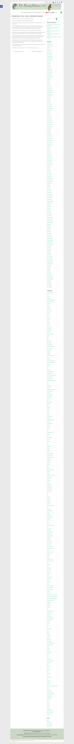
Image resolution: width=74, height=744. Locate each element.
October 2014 (49, 124)
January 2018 (49, 68)
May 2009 (48, 229)
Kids (47, 521)
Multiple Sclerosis (50, 559)
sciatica (48, 623)
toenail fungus (49, 676)
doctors (48, 410)
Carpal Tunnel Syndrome (51, 362)
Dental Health (49, 396)
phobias (48, 591)
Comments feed (49, 724)
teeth (48, 657)
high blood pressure (50, 469)
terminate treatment (50, 660)
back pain (48, 332)
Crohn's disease (49, 394)
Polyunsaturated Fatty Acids (52, 598)
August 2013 (49, 145)
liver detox (49, 530)
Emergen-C (49, 417)
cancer (48, 357)
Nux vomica (49, 571)
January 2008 (49, 258)
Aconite (48, 296)
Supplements (49, 651)
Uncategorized (49, 696)
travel (48, 687)
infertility (48, 500)
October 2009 (49, 220)
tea (47, 655)
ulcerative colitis (50, 694)
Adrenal (48, 305)
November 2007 (50, 261)
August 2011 (49, 183)
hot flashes (49, 480)
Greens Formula (49, 455)
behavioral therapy (50, 333)
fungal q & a (49, 446)
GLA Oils (48, 451)
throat (48, 668)
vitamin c (48, 703)
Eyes (47, 430)
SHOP (34, 12)
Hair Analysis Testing (50, 457)
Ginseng (48, 450)
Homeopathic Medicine (30, 47)
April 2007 (49, 272)
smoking (48, 634)
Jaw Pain (48, 509)
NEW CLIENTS (26, 12)
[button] (1, 6)
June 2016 (49, 99)
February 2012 (49, 174)
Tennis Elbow (49, 659)
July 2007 (48, 267)
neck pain (48, 564)
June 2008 (49, 249)
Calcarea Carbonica (50, 355)
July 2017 (48, 79)
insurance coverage (50, 505)
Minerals (48, 555)
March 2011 (49, 190)
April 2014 (49, 131)
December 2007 (49, 260)
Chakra (48, 366)
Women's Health (50, 712)
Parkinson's (49, 582)
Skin (47, 626)
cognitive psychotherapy (51, 380)
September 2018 (50, 60)
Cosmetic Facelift (50, 391)
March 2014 (49, 133)
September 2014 (50, 126)
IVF (47, 507)
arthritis (48, 319)
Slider (48, 632)
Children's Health (50, 371)
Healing (48, 462)
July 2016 (48, 97)
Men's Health (49, 542)
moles (48, 557)
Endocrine (48, 421)
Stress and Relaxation (50, 643)
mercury (48, 550)
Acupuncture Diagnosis (51, 300)
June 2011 (49, 186)
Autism (48, 325)
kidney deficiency (50, 516)
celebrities (48, 364)
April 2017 (49, 85)
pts (47, 609)
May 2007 (48, 270)
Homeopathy (36, 47)
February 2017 (49, 86)
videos (48, 700)
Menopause (49, 544)
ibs (47, 494)
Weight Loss (49, 709)
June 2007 (49, 269)
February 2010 (49, 213)
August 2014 (49, 127)
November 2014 (50, 122)
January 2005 (49, 286)
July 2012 (48, 167)
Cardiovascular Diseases (51, 360)
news (48, 566)
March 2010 (49, 211)
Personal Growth (50, 587)
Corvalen (48, 387)
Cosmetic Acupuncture (51, 389)
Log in (48, 720)
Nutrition (48, 569)
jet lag (48, 512)
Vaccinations (49, 698)
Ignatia (48, 496)
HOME (22, 12)
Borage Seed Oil (49, 344)
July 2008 (48, 247)
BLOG (40, 12)
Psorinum (48, 607)
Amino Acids (49, 310)
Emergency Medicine (50, 419)
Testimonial (49, 662)
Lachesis (48, 523)
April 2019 (49, 49)
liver (47, 526)
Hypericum (49, 484)
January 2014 (49, 136)
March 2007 (49, 274)
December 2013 (49, 138)
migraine (48, 553)
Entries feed (49, 722)
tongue (48, 680)
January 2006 (49, 285)
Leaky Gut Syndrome (50, 525)
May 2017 (48, 83)
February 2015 (49, 117)
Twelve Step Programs (51, 693)
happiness (48, 459)
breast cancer (49, 348)
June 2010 (49, 206)
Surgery (48, 653)
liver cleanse (49, 528)
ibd (47, 492)
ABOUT (31, 12)
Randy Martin (15, 47)
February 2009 (49, 235)
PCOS (48, 584)
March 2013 (49, 154)
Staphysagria (49, 641)
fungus (48, 448)
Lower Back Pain (50, 532)
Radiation (48, 614)
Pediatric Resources (50, 585)
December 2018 (49, 56)
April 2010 (49, 210)
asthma (48, 321)
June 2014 (49, 129)
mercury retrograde (50, 551)
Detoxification (49, 401)
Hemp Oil (48, 464)
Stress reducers (49, 644)
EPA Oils (48, 426)
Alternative (49, 308)
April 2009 (49, 231)
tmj (47, 675)
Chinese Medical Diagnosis (51, 375)
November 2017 (50, 72)
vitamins (48, 705)
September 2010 (50, 201)
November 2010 (50, 197)
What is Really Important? (18, 51)
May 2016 (48, 101)
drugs (48, 412)
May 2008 (48, 251)
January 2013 (49, 158)
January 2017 (49, 88)
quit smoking (49, 612)
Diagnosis (48, 403)
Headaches (49, 460)
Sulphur (48, 648)
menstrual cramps (50, 546)
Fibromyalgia (49, 437)
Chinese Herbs (49, 373)
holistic (48, 473)
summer (48, 650)
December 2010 (49, 195)
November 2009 (50, 219)
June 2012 (49, 169)
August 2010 (49, 202)
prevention (49, 603)
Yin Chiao (48, 714)
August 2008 (49, 245)
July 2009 (48, 226)
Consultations (49, 385)
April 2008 (49, 252)
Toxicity (48, 684)
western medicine (50, 710)
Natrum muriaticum (50, 560)
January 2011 (49, 194)
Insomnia (48, 501)
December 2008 (49, 238)
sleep (48, 630)
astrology (48, 323)
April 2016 (49, 102)
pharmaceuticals (50, 589)
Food (48, 444)
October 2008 (49, 242)
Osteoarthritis (49, 576)
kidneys (48, 519)
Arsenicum (49, 317)
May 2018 (48, 65)
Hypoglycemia (49, 489)
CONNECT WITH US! (48, 2)
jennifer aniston (49, 510)
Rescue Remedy (49, 619)
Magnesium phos (50, 535)
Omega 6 (48, 573)
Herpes (48, 467)
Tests (48, 664)
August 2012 (49, 165)
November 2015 (50, 108)
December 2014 (49, 120)
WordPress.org (49, 725)
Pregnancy (49, 601)
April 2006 (49, 281)
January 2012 (49, 176)
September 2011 (50, 181)
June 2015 (49, 113)
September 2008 (50, 244)
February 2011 (49, 192)
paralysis (48, 580)
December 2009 (49, 217)
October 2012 (49, 161)
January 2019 (49, 54)
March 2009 (49, 233)
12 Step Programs (50, 292)
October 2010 (49, 199)
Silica (48, 625)
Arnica (48, 316)
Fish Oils (48, 439)
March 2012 (49, 172)
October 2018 (49, 58)
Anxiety (48, 312)
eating (48, 414)
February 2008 (49, 256)
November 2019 (50, 43)
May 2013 (48, 151)
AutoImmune (49, 328)
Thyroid (48, 669)
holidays (48, 471)
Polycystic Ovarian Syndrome (52, 596)
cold (47, 382)
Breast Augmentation (50, 346)
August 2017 (49, 77)
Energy (48, 425)
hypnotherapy (49, 487)
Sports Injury (49, 639)
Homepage (49, 36)
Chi (47, 367)
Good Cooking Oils (50, 453)
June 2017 (49, 81)
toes (47, 678)
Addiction (48, 303)
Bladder (48, 335)
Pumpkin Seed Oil (50, 610)
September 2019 (50, 45)
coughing (48, 392)
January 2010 (49, 215)
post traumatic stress (50, 600)
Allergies (48, 307)
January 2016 (49, 106)
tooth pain (49, 682)
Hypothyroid (49, 491)
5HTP (48, 294)
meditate (48, 537)
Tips (47, 671)
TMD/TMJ (49, 673)
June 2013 (49, 149)
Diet (47, 405)
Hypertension (49, 485)
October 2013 (49, 142)
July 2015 (48, 111)
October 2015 (49, 110)
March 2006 (49, 283)
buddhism (48, 353)
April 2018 (49, 67)
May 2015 (48, 115)
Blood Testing (49, 342)
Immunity (48, 498)
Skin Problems (49, 628)
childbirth (48, 369)
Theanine (48, 666)
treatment (48, 689)
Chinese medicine (50, 376)
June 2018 (49, 63)
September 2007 (50, 263)
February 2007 (49, 276)
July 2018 (48, 61)
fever (48, 435)
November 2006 (50, 279)
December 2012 (49, 160)
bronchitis (48, 351)
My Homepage (49, 33)
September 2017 (50, 76)
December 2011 (49, 177)
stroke (48, 646)
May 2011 (48, 188)
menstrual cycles (50, 548)
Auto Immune (49, 326)
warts (48, 707)
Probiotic (48, 605)
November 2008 (50, 240)
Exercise (48, 428)
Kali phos (48, 514)
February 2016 (49, 104)
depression (49, 398)
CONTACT (43, 12)
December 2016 (49, 90)
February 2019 (49, 52)
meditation (49, 539)
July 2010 (48, 204)
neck (47, 562)
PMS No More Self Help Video (37, 51)
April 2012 (49, 170)
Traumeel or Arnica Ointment (52, 685)
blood (48, 339)
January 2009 (49, 236)
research (48, 621)
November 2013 (50, 140)
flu (47, 442)
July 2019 (48, 47)
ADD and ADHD (50, 301)
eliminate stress (49, 416)
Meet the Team (49, 541)
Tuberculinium (49, 691)
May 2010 (48, 208)
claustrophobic (49, 378)
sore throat (49, 635)
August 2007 (49, 265)
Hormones (49, 478)
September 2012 (50, 163)
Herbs (48, 466)
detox (48, 400)
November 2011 (50, 179)
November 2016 (50, 92)
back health (49, 330)
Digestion (48, 407)
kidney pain (49, 517)
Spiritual (48, 637)
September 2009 (50, 222)
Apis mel (48, 314)
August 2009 (49, 224)
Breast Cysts (49, 350)
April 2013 (49, 152)
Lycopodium (49, 534)
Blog (47, 337)
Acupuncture (49, 298)
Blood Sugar (49, 341)
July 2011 (48, 185)
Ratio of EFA (49, 616)
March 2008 (49, 254)
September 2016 (50, 95)
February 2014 (49, 135)
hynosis (48, 482)
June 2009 (49, 227)
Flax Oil (48, 441)
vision (48, 701)
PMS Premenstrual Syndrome (52, 594)
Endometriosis (49, 423)
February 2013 (49, 156)
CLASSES (37, 12)
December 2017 (49, 70)
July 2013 (48, 147)
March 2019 (49, 51)
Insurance (48, 503)
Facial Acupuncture (50, 432)
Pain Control (49, 578)
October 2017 (49, 74)
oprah (48, 575)
